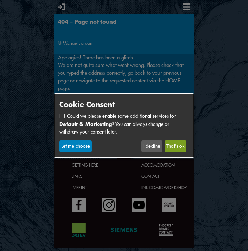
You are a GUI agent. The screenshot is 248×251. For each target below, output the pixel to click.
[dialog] (124, 125)
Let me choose (75, 146)
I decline (151, 146)
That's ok (175, 146)
